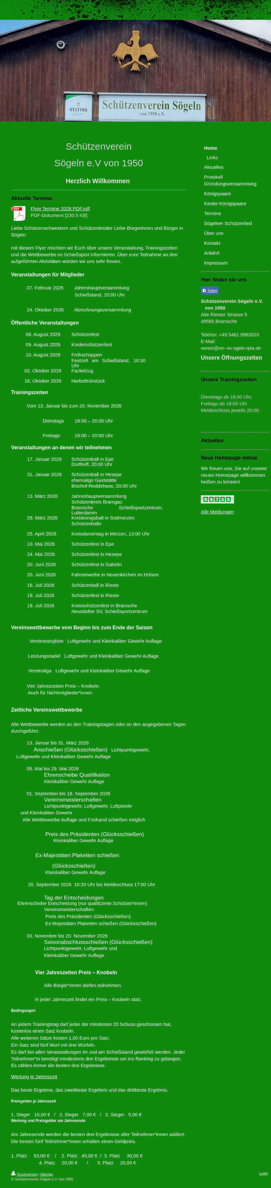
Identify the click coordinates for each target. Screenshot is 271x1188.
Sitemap (46, 1174)
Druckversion (24, 1174)
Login (263, 1173)
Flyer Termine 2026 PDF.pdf (60, 208)
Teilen (209, 290)
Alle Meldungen (217, 511)
